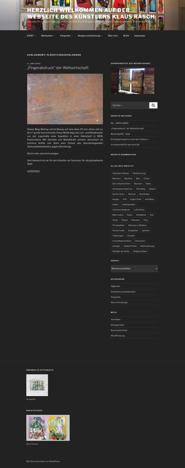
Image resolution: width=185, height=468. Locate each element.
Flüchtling (140, 189)
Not (151, 215)
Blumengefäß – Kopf (120, 134)
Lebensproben (128, 204)
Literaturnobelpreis (121, 209)
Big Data (128, 178)
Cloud (146, 178)
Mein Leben (117, 215)
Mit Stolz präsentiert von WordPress (43, 461)
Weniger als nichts (120, 251)
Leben (115, 204)
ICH (124, 199)
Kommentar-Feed (119, 330)
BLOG (126, 35)
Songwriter (133, 230)
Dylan (148, 183)
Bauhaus (116, 178)
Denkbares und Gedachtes (123, 291)
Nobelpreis (141, 215)
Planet (125, 220)
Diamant (138, 183)
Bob (138, 178)
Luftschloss (139, 209)
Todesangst (117, 235)
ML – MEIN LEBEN (119, 123)
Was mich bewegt (119, 302)
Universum (140, 241)
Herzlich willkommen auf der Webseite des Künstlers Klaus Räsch (91, 13)
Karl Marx (149, 199)
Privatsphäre (118, 225)
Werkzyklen (48, 35)
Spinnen (145, 230)
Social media (118, 230)
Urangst (116, 246)
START (31, 35)
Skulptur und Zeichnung (90, 35)
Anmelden (115, 319)
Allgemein (115, 286)
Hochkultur (144, 194)
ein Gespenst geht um (122, 189)
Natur (129, 215)
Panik (115, 220)
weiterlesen (33, 170)
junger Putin (135, 199)
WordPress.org (118, 335)
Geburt (152, 189)
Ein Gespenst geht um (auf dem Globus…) (130, 139)
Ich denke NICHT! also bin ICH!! (125, 144)
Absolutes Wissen (120, 173)
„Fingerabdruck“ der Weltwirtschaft (58, 67)
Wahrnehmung (147, 246)
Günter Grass (118, 194)
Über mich (113, 35)
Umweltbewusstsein (121, 241)
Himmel (132, 194)
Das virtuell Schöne (121, 183)
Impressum (139, 35)
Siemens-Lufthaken (137, 225)
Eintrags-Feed (117, 325)
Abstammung (139, 173)
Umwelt (130, 235)
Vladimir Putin (130, 246)
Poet (146, 220)
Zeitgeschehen (140, 251)
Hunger (115, 199)
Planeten (135, 220)
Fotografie (66, 35)
